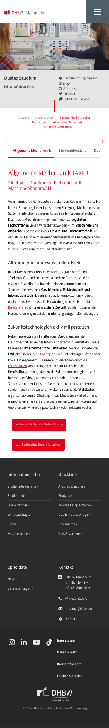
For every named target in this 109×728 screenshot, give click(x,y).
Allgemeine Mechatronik (32, 151)
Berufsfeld (15, 307)
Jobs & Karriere (69, 534)
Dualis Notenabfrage (73, 515)
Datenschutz (67, 652)
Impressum (66, 640)
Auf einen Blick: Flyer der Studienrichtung (39, 424)
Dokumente (67, 524)
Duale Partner (18, 505)
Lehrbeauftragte (19, 515)
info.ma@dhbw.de (79, 608)
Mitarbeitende (18, 534)
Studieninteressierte (22, 486)
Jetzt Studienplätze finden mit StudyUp (38, 444)
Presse (13, 524)
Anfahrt (71, 619)
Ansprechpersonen (71, 486)
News (11, 579)
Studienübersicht (72, 151)
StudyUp (64, 496)
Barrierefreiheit (69, 664)
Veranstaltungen (19, 588)
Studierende (17, 496)
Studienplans (47, 354)
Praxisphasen (17, 366)
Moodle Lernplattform (74, 505)
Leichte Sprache (69, 676)
